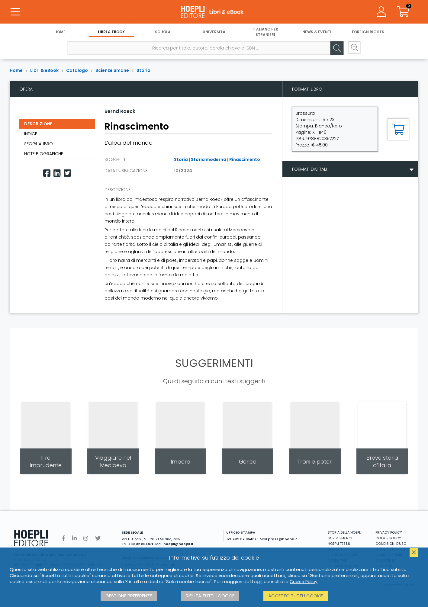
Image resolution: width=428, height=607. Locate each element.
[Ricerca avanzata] (353, 48)
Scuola (163, 32)
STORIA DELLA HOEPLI (345, 532)
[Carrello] (403, 12)
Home (60, 32)
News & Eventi (316, 32)
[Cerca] (335, 48)
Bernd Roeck (120, 111)
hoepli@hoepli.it (178, 543)
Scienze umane (112, 70)
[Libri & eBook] (213, 12)
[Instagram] (85, 538)
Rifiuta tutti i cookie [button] (210, 596)
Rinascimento (244, 159)
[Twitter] (67, 173)
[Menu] (15, 12)
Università (214, 32)
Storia (143, 70)
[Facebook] (46, 173)
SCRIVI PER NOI (340, 538)
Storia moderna (208, 159)
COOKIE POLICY (388, 538)
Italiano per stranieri (265, 32)
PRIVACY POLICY (388, 532)
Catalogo (77, 70)
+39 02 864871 (140, 543)
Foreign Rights (368, 32)
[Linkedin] (57, 173)
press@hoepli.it (282, 539)
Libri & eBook (111, 32)
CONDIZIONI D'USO (390, 543)
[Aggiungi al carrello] (398, 129)
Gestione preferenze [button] (128, 596)
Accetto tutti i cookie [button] (295, 596)
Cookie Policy (303, 582)
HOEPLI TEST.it (339, 543)
